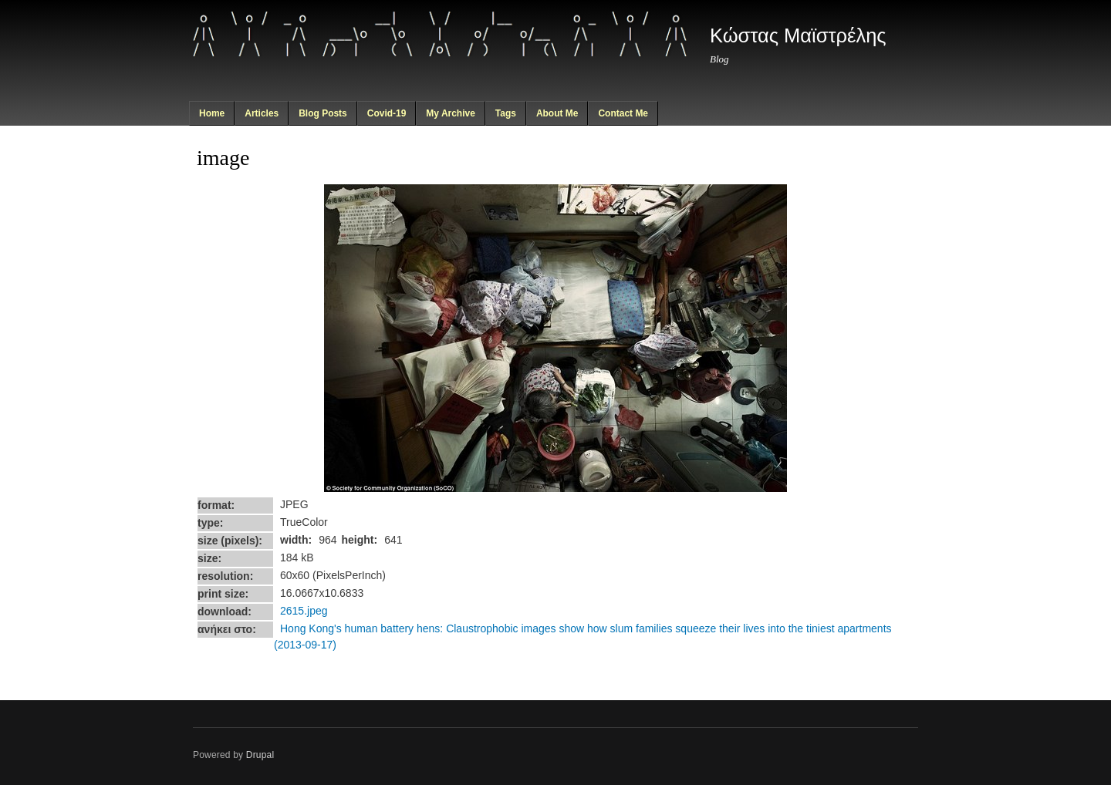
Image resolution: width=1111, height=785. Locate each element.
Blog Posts (323, 113)
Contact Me (623, 113)
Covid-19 (387, 113)
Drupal (260, 755)
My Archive (450, 113)
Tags (505, 113)
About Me (557, 113)
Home (212, 113)
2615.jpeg (304, 611)
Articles (262, 113)
